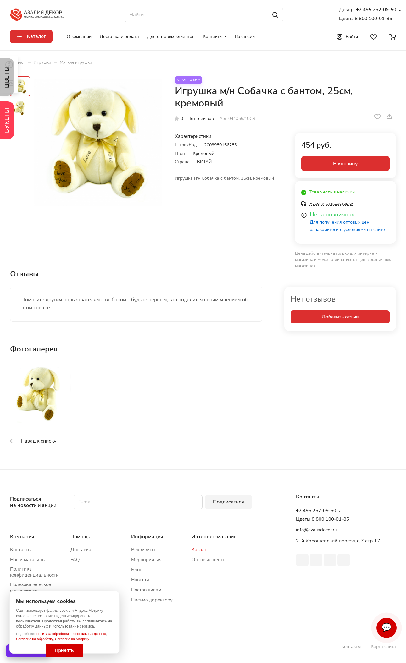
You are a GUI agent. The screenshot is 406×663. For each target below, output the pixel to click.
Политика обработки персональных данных (71, 634)
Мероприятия (146, 560)
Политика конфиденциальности (34, 572)
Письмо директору (152, 600)
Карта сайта (383, 646)
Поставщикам (146, 590)
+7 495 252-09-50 (376, 10)
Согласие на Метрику (72, 639)
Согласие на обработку (34, 639)
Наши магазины (28, 560)
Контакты (20, 549)
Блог (136, 570)
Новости (140, 580)
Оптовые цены (208, 560)
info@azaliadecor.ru (316, 530)
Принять (64, 650)
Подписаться (228, 501)
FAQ (75, 560)
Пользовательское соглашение (30, 587)
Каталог (200, 549)
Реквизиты (143, 549)
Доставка (80, 549)
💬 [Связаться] (386, 627)
